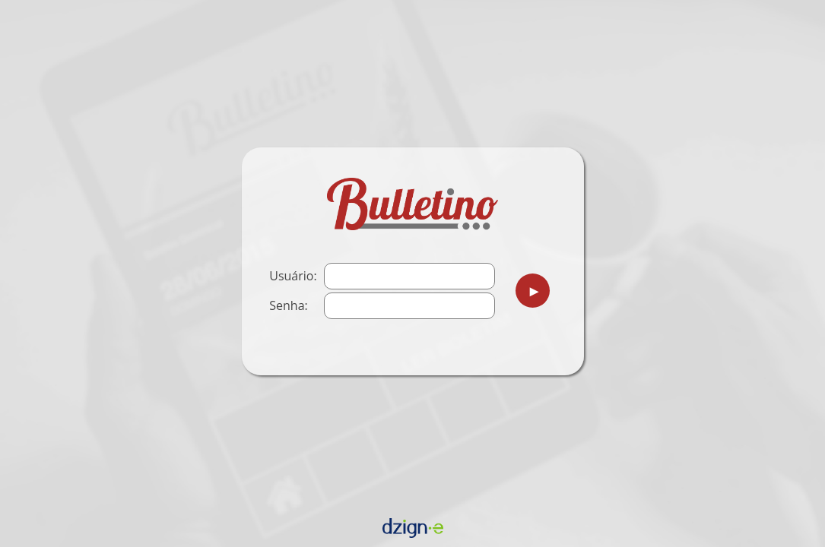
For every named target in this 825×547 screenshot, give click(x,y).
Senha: (288, 305)
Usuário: (292, 275)
